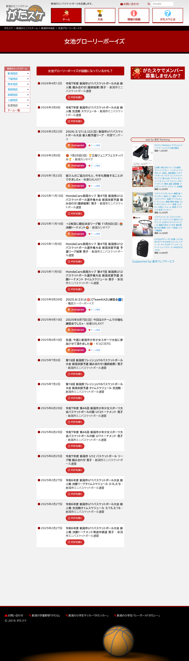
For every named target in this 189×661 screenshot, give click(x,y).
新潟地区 (13, 73)
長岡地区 (13, 89)
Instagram (76, 145)
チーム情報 (94, 145)
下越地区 (13, 79)
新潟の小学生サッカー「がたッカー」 (88, 615)
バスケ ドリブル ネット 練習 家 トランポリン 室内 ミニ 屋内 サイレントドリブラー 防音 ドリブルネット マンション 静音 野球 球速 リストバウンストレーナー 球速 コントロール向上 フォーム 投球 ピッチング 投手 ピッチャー (169, 202)
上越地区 (13, 100)
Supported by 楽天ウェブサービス (153, 261)
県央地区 (13, 84)
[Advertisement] (17, 163)
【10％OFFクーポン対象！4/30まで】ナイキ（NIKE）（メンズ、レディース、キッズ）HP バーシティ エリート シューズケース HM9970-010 (169, 244)
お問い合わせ (131, 4)
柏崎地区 (13, 95)
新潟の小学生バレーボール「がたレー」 (138, 615)
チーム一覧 (14, 110)
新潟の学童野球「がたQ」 (46, 615)
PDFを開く (75, 97)
